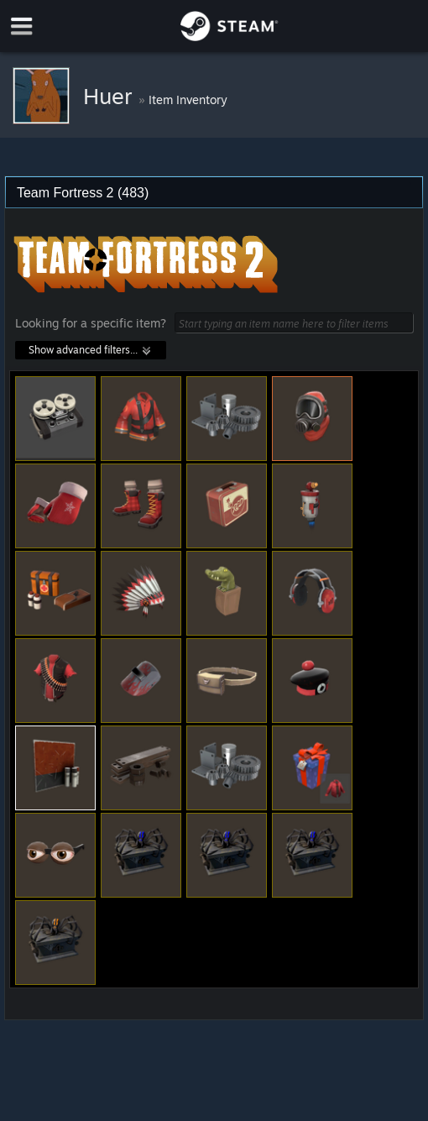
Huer (110, 95)
